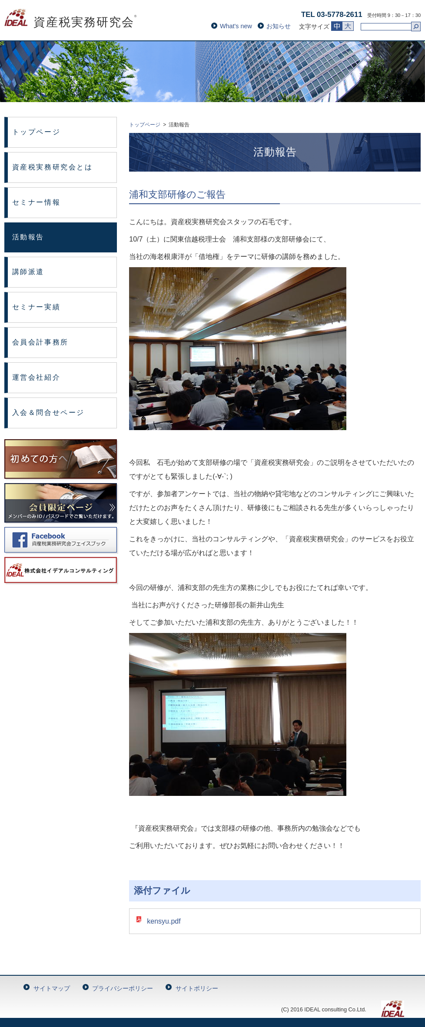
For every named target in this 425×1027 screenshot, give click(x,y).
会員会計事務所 (40, 342)
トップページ (36, 132)
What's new (236, 26)
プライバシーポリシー (122, 988)
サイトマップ (51, 988)
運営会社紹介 (36, 377)
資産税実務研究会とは (52, 167)
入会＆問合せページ (48, 412)
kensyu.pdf (163, 921)
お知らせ (278, 26)
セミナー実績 (36, 307)
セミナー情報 (36, 202)
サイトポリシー (197, 988)
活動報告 (28, 237)
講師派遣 (28, 271)
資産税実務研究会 (71, 22)
